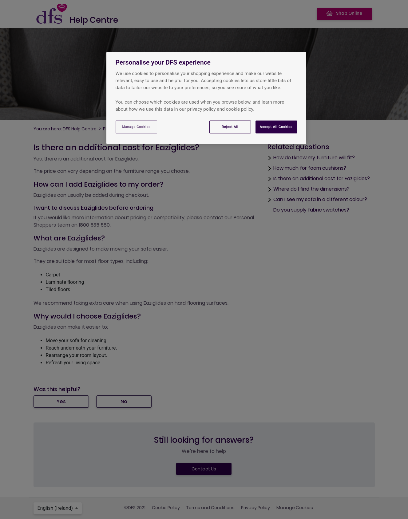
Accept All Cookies (276, 127)
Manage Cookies (136, 127)
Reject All (230, 127)
